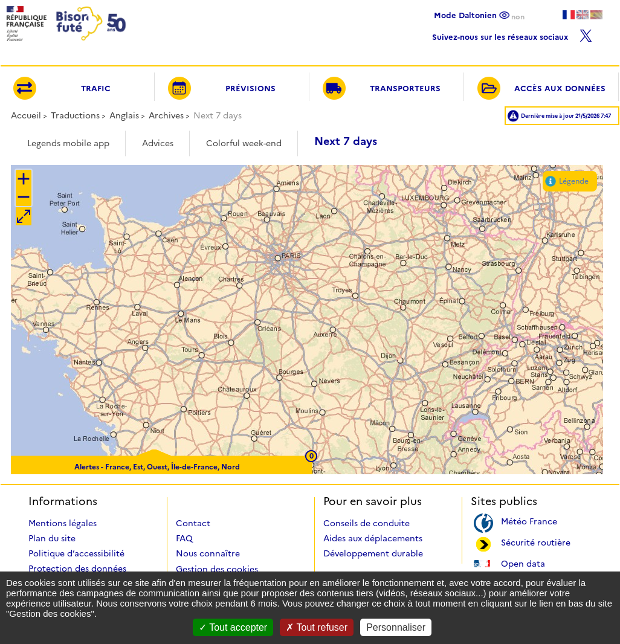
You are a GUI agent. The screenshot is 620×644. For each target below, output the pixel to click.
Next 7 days (345, 141)
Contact (193, 523)
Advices (157, 143)
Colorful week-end (244, 143)
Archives (166, 115)
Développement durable (373, 553)
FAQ (184, 538)
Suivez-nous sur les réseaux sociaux (512, 34)
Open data (523, 562)
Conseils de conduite (366, 523)
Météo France (529, 520)
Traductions (75, 115)
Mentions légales (62, 523)
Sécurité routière (535, 541)
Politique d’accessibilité (76, 553)
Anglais (124, 115)
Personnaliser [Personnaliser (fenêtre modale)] (395, 627)
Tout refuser (316, 627)
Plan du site (52, 538)
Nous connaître (208, 553)
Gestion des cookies (217, 569)
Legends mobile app (68, 143)
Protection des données (77, 568)
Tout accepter (233, 627)
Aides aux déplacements (372, 538)
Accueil (26, 115)
